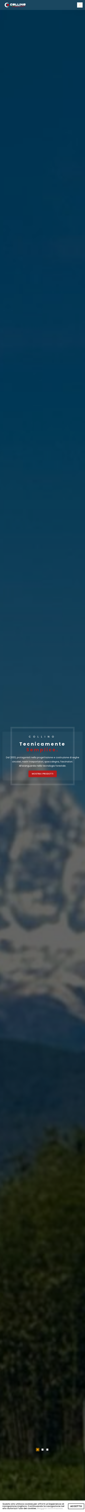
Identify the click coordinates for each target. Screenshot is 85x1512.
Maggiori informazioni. (50, 1508)
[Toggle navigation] (80, 5)
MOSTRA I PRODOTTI (42, 773)
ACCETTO (76, 1506)
